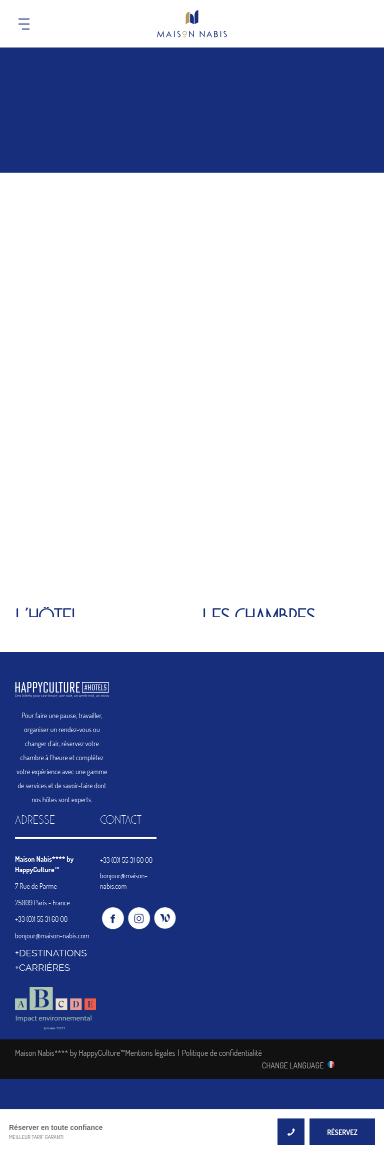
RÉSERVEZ (342, 1132)
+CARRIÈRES (42, 967)
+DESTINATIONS (51, 952)
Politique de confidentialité (222, 1053)
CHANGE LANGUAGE (293, 1064)
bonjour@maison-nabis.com (52, 935)
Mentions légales (150, 1053)
